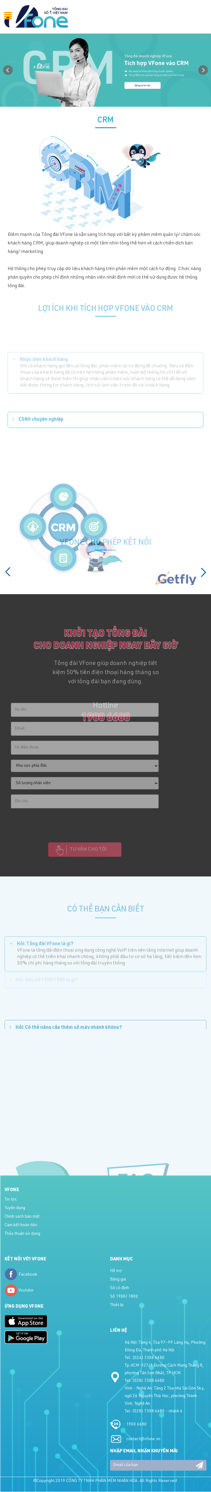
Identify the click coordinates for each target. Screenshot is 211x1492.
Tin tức (11, 1200)
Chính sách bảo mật (22, 1217)
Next (203, 70)
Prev (8, 70)
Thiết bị (116, 1305)
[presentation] (57, 825)
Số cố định (119, 1288)
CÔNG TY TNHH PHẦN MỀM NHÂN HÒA (102, 1481)
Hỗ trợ (116, 1271)
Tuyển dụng (15, 1208)
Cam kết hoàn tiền (21, 1225)
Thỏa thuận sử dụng (22, 1234)
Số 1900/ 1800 (124, 1297)
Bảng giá (118, 1279)
